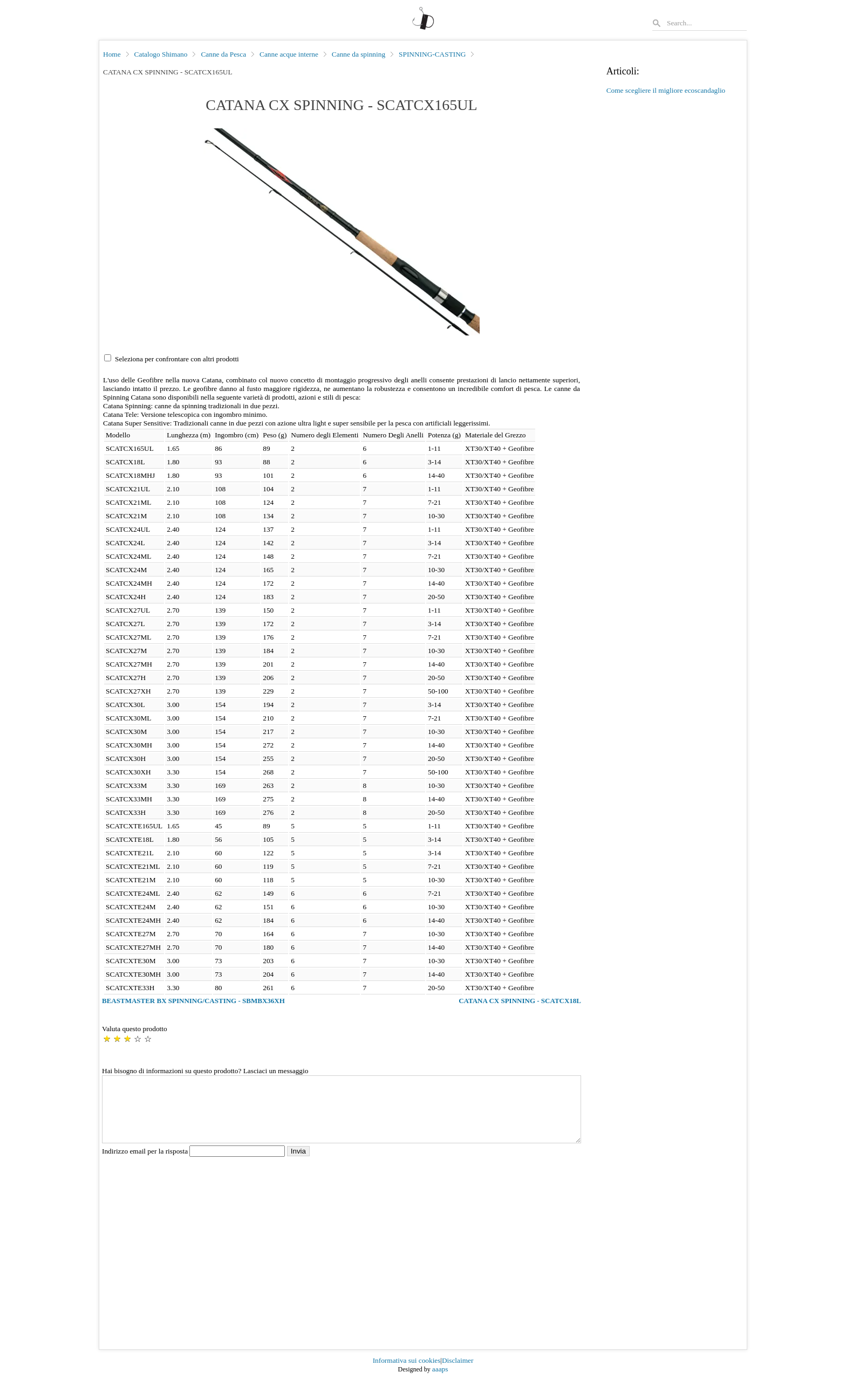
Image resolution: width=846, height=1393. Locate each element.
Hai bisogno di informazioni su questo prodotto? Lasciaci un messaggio (205, 1071)
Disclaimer (457, 1373)
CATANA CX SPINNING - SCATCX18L (520, 1001)
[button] (341, 231)
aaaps (440, 1382)
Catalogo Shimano (161, 54)
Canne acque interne (289, 54)
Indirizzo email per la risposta (194, 1164)
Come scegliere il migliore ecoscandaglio (666, 90)
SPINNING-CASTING (432, 54)
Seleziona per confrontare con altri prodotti (177, 359)
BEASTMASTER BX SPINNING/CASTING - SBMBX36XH (193, 1001)
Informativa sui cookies (407, 1373)
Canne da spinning (358, 54)
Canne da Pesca (223, 54)
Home (112, 54)
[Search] (706, 23)
